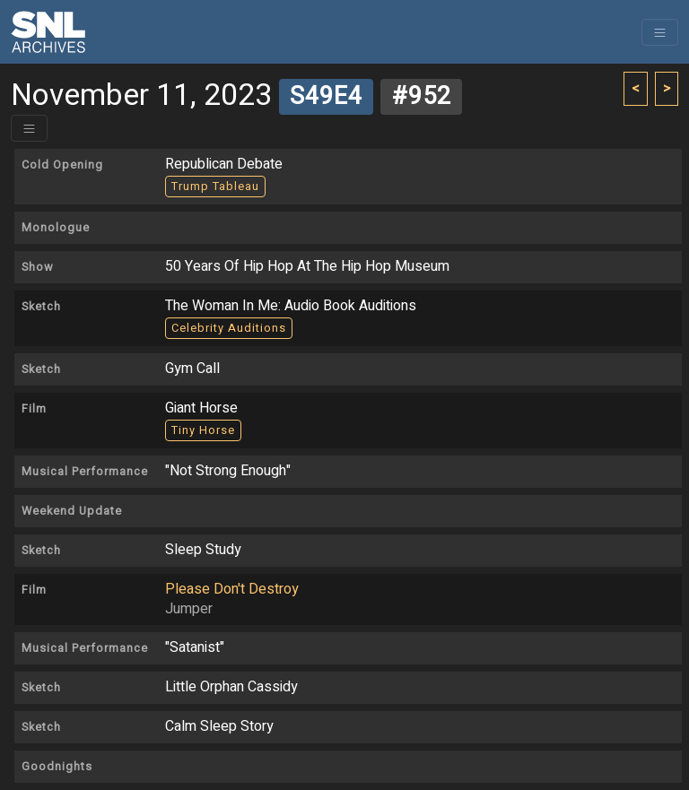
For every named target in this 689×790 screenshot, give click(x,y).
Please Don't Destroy (232, 589)
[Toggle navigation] (659, 32)
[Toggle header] (29, 128)
